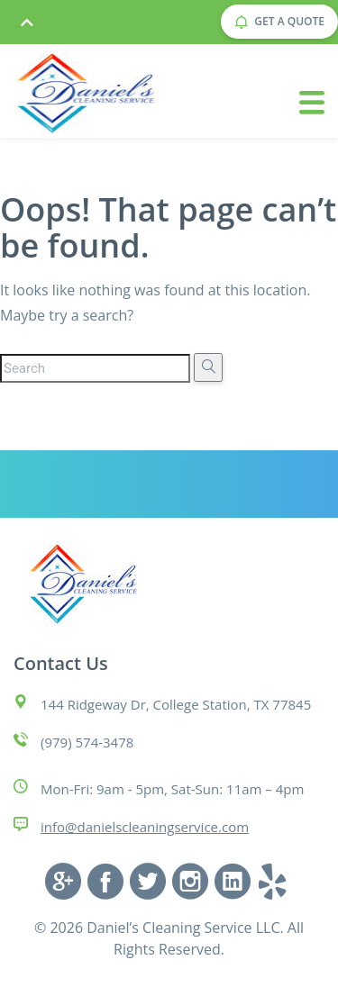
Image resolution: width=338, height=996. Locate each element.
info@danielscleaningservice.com (145, 827)
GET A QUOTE (279, 21)
